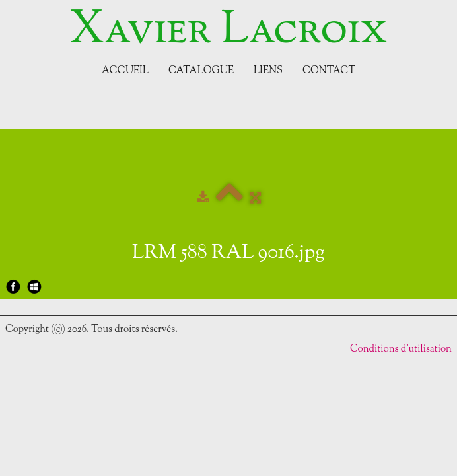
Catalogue (201, 71)
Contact (328, 71)
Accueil (125, 71)
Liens (268, 71)
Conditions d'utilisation (401, 349)
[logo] (228, 31)
